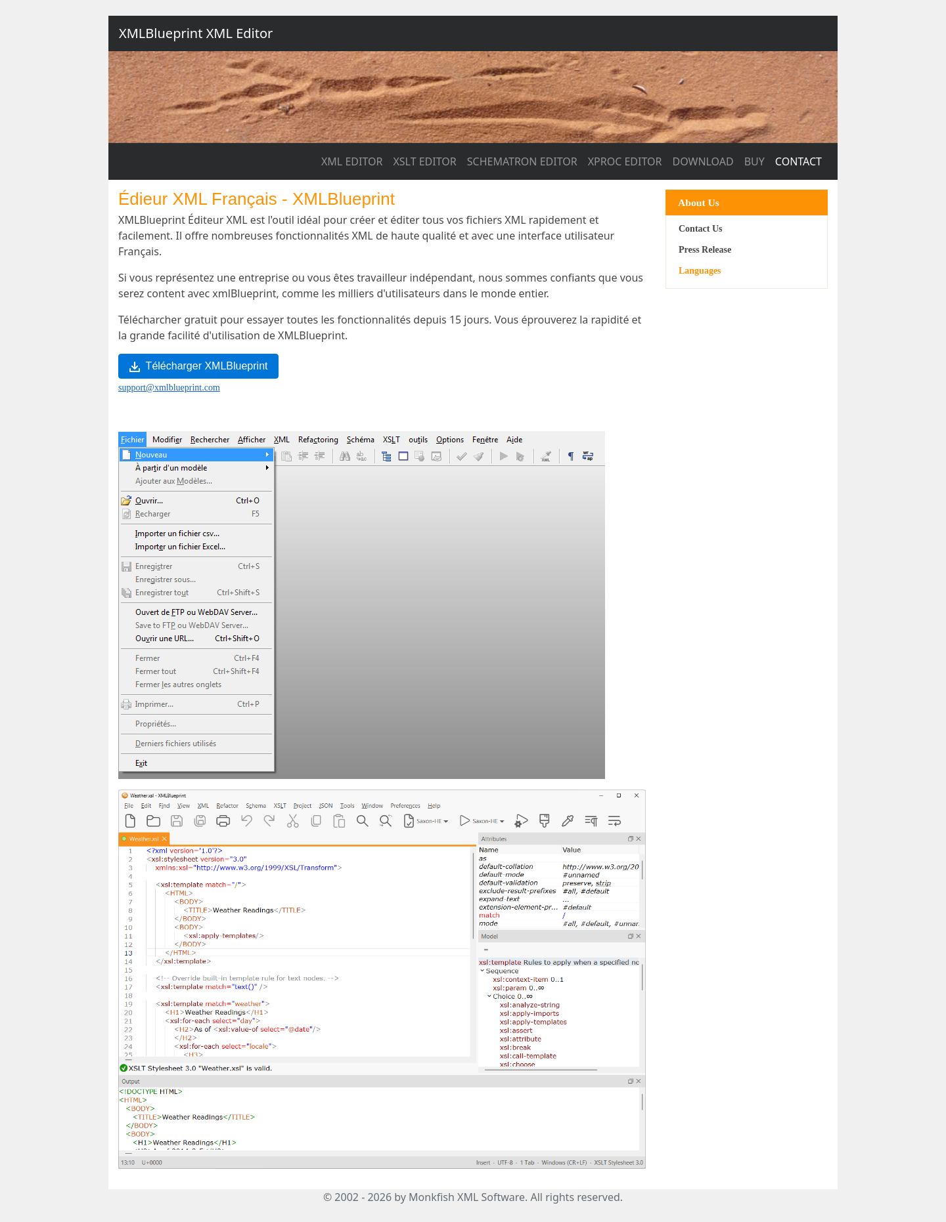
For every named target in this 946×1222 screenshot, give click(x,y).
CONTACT (798, 161)
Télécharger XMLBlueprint (198, 366)
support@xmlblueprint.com (169, 387)
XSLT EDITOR (424, 161)
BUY (754, 161)
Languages (700, 271)
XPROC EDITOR (625, 161)
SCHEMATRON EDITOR (522, 161)
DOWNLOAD (703, 161)
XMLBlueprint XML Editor (196, 33)
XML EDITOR (351, 161)
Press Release (705, 250)
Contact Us (701, 229)
